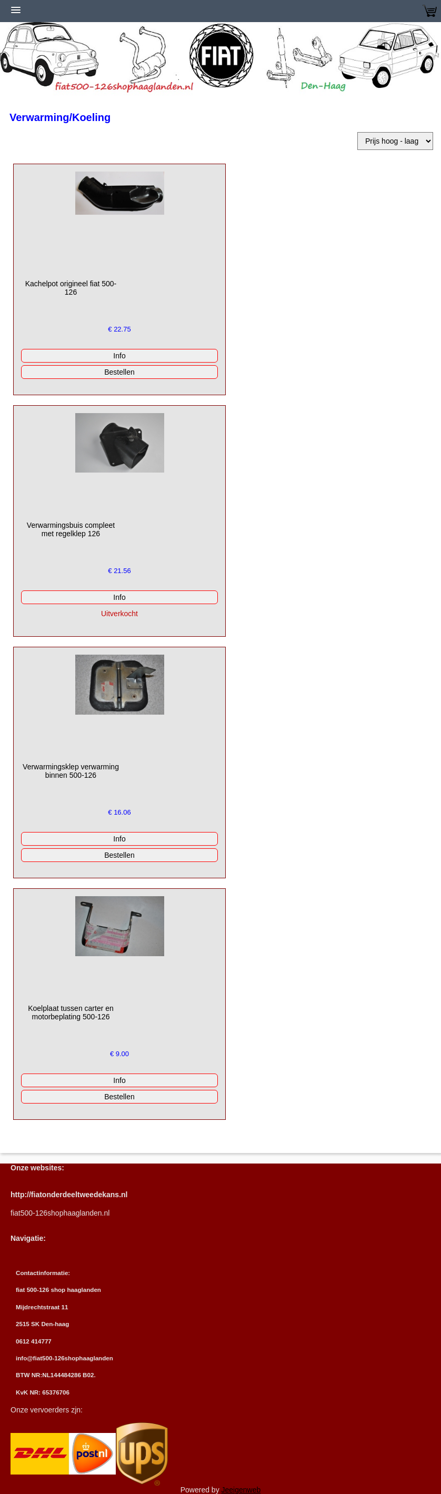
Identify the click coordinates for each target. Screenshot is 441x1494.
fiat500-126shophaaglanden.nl (60, 1213)
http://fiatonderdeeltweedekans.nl (69, 1194)
